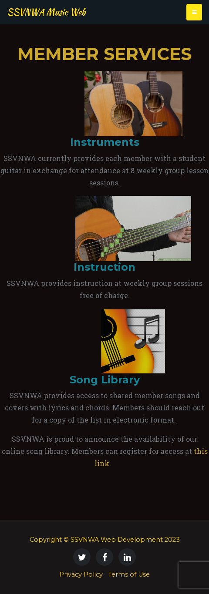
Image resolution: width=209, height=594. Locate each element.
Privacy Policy (81, 574)
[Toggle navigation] (194, 12)
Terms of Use (129, 574)
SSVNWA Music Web (46, 12)
